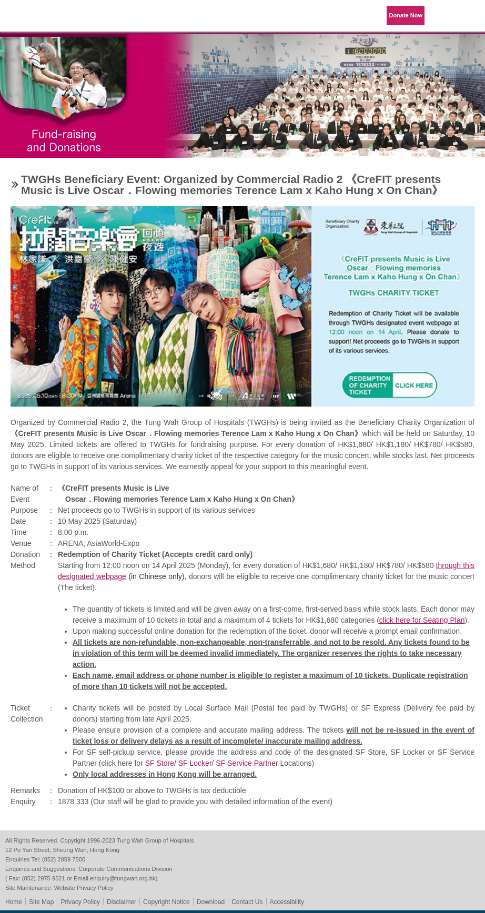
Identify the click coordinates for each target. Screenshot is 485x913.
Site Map (41, 902)
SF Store (159, 763)
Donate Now (405, 15)
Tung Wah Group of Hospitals (37, 19)
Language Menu (443, 16)
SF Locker (195, 763)
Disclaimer (121, 902)
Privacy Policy (80, 902)
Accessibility (287, 902)
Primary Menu (469, 16)
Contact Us (246, 902)
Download (211, 902)
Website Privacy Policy (84, 888)
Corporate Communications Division (125, 869)
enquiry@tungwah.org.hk (123, 878)
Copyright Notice (166, 902)
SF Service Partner (247, 763)
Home (13, 902)
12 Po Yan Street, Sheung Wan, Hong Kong (62, 850)
